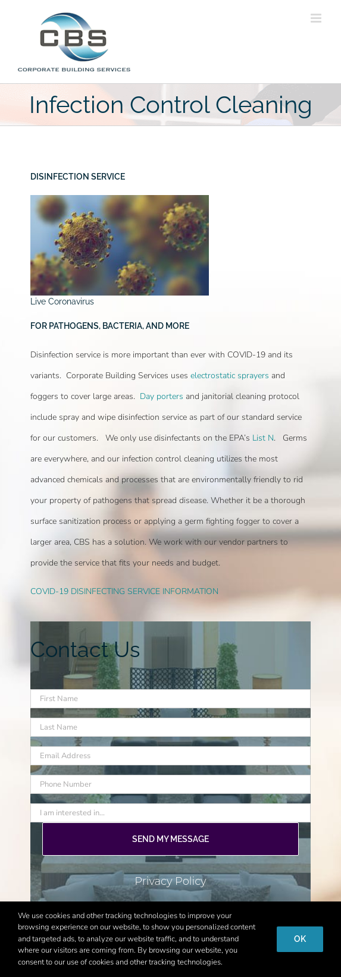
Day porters (161, 396)
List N (263, 438)
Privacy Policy (170, 881)
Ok (300, 939)
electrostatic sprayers (229, 375)
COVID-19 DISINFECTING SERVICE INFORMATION (124, 591)
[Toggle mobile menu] (317, 18)
